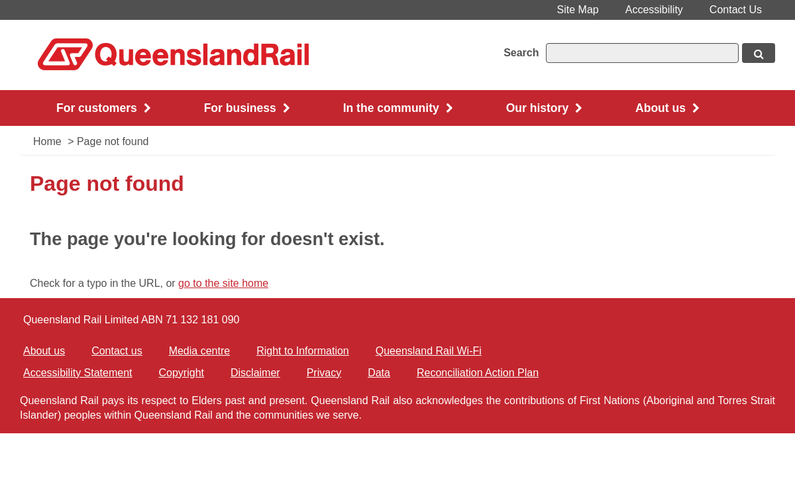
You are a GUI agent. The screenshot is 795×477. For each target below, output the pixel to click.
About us (44, 350)
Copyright (181, 372)
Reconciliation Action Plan (478, 372)
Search (521, 52)
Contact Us (736, 9)
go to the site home (223, 283)
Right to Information (302, 350)
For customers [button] (103, 108)
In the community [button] (398, 108)
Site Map (578, 9)
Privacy (324, 372)
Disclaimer (255, 372)
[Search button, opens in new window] (758, 53)
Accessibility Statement (77, 372)
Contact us (116, 350)
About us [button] (667, 108)
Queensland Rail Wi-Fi (429, 350)
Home (47, 141)
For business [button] (247, 108)
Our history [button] (544, 108)
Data (379, 372)
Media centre (200, 350)
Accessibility (654, 9)
